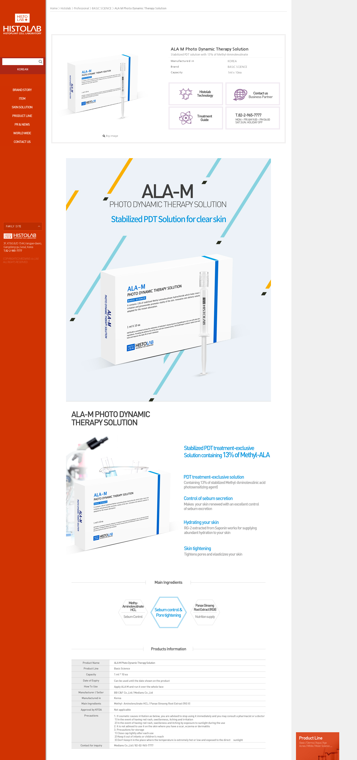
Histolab (66, 8)
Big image (110, 136)
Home (54, 8)
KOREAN (22, 69)
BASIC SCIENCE (102, 8)
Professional (81, 8)
